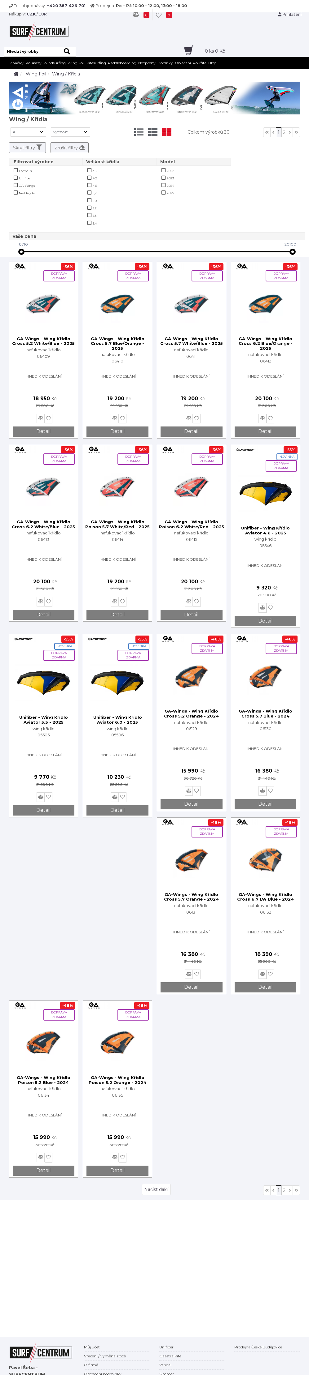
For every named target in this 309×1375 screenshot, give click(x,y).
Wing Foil (76, 63)
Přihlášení (290, 14)
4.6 (95, 186)
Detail (43, 431)
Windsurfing (54, 63)
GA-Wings (27, 186)
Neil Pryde (27, 193)
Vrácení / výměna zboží (105, 1356)
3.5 (94, 171)
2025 (170, 193)
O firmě (91, 1365)
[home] (16, 74)
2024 (170, 186)
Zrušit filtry (70, 147)
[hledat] (68, 52)
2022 (170, 171)
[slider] (21, 252)
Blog (212, 63)
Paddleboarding (122, 63)
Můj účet (92, 1347)
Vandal (165, 1365)
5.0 (95, 201)
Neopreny (147, 63)
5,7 (95, 193)
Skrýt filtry (27, 147)
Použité (199, 63)
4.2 (95, 178)
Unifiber (25, 178)
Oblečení (183, 63)
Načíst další (156, 1189)
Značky (17, 63)
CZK (31, 14)
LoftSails (25, 171)
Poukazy (33, 63)
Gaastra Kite (170, 1356)
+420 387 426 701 (66, 5)
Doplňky (165, 63)
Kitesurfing (96, 63)
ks (215, 51)
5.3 (94, 216)
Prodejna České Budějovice (258, 1347)
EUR (43, 14)
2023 (170, 178)
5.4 (95, 223)
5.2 (95, 208)
